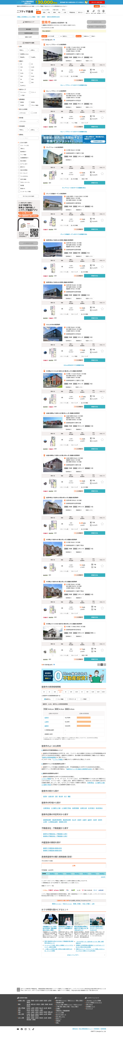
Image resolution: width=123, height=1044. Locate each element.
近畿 (19, 1012)
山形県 (49, 1000)
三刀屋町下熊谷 (46, 785)
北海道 (28, 1000)
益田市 (90, 820)
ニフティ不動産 (57, 759)
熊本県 (41, 1018)
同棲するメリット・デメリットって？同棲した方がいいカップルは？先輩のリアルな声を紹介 (90, 949)
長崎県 (37, 1018)
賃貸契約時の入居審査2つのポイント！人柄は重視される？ (66, 928)
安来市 (47, 718)
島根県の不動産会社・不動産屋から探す (55, 836)
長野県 (37, 1008)
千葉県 (42, 1004)
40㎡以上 (68, 873)
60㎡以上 (85, 873)
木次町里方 (91, 808)
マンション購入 (60, 1004)
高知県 (37, 1016)
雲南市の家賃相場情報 (49, 757)
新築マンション (57, 904)
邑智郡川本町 (63, 822)
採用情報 (103, 1028)
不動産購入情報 (60, 1002)
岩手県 (37, 1000)
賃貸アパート (71, 1000)
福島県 (28, 1002)
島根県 (41, 1014)
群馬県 (28, 1006)
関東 (19, 1004)
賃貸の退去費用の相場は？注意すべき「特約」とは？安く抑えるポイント (81, 928)
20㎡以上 (52, 873)
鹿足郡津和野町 (57, 820)
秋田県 (45, 1000)
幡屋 (69, 796)
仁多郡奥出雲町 (53, 822)
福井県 (49, 1008)
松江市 (74, 820)
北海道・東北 (21, 1000)
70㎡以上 (93, 873)
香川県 (28, 1016)
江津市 (47, 722)
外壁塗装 (58, 1020)
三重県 (41, 1010)
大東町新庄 (90, 783)
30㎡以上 (60, 873)
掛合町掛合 (99, 808)
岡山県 (32, 1014)
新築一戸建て (77, 904)
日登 (56, 796)
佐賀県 (32, 1018)
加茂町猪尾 (75, 808)
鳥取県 (37, 1014)
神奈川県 (33, 1004)
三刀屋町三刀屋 (100, 783)
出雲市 (85, 820)
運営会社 (75, 1028)
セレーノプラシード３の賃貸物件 (56, 91)
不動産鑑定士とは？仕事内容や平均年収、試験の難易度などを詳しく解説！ (50, 928)
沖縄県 (34, 1019)
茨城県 (46, 1004)
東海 (19, 1010)
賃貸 (57, 1000)
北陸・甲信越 (21, 1008)
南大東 (61, 796)
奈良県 (45, 1012)
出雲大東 (51, 796)
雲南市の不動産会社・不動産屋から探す (55, 834)
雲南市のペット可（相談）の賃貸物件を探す (79, 769)
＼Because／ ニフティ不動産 (93, 1000)
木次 (65, 796)
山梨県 (32, 1008)
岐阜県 (32, 1010)
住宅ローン (58, 1018)
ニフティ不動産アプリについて (94, 1002)
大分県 (45, 1018)
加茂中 (45, 796)
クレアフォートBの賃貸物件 (54, 147)
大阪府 (28, 1012)
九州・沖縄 (21, 1018)
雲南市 (47, 726)
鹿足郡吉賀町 (67, 820)
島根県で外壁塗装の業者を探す (52, 850)
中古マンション (67, 904)
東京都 (28, 1004)
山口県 (45, 1014)
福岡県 (28, 1018)
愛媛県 (32, 1016)
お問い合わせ (89, 1004)
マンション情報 (60, 1012)
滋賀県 (41, 1012)
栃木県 (50, 1004)
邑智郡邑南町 (47, 820)
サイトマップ (89, 1008)
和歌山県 (50, 1012)
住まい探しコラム (60, 1016)
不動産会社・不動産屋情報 (63, 1010)
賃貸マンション (63, 1000)
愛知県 (28, 1010)
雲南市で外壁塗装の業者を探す (52, 848)
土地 (93, 904)
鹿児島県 (29, 1019)
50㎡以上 (77, 873)
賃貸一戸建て (79, 1000)
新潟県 (28, 1008)
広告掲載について (90, 1006)
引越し (57, 1022)
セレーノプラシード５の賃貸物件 (56, 44)
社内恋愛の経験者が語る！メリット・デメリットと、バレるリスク (97, 928)
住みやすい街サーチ (61, 1014)
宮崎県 (49, 1018)
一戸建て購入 (59, 1006)
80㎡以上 (101, 873)
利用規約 (96, 1028)
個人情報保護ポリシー (86, 1028)
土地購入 (58, 1008)
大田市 (95, 820)
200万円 (103, 877)
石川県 (45, 1008)
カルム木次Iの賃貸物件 (53, 324)
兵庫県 (32, 1012)
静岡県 (37, 1010)
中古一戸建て (86, 904)
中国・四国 (21, 1014)
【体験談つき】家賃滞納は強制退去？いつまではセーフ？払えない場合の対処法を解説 (90, 946)
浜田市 (79, 820)
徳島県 (49, 1014)
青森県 (32, 1000)
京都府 (37, 1012)
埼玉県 (38, 1004)
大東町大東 (83, 808)
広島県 (28, 1014)
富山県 (41, 1008)
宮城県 (41, 1000)
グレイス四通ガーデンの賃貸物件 (56, 194)
